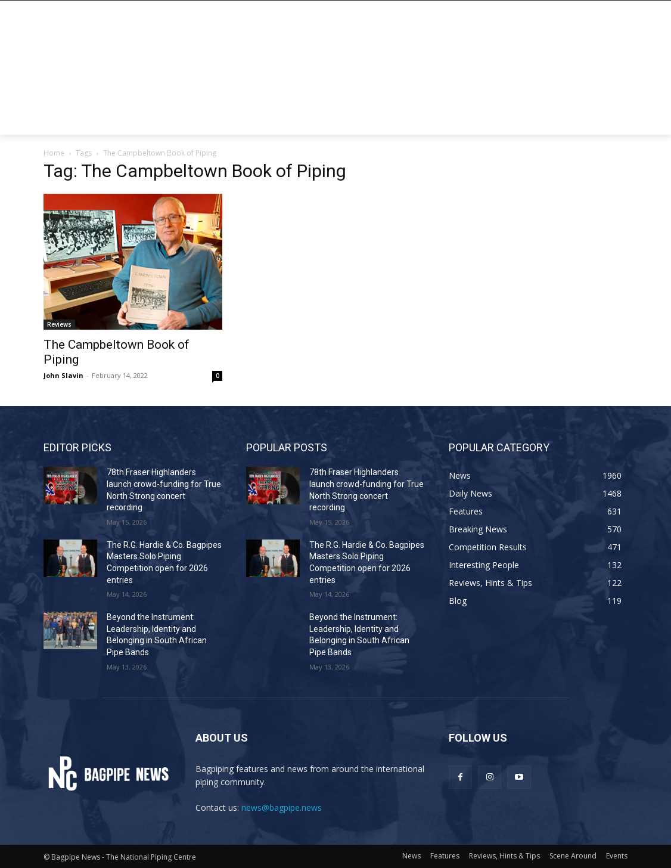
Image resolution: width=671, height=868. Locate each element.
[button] (613, 120)
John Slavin (63, 375)
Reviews (59, 324)
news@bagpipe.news (281, 807)
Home (54, 153)
